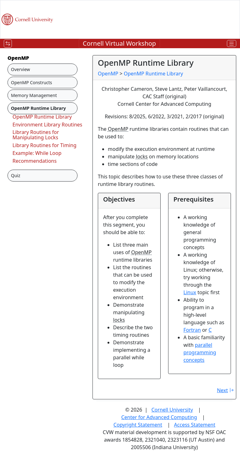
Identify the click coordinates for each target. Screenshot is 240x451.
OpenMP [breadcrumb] (108, 73)
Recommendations (34, 160)
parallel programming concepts (199, 352)
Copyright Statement (137, 424)
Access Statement (194, 424)
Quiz (15, 175)
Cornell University (172, 409)
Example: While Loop (37, 153)
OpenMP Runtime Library (42, 116)
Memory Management (34, 95)
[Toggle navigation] (8, 43)
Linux (189, 292)
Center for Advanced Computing (159, 417)
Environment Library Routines (47, 124)
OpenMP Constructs (31, 82)
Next (226, 390)
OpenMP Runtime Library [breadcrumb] (153, 73)
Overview (20, 69)
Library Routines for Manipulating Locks (35, 135)
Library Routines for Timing (44, 145)
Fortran (192, 329)
